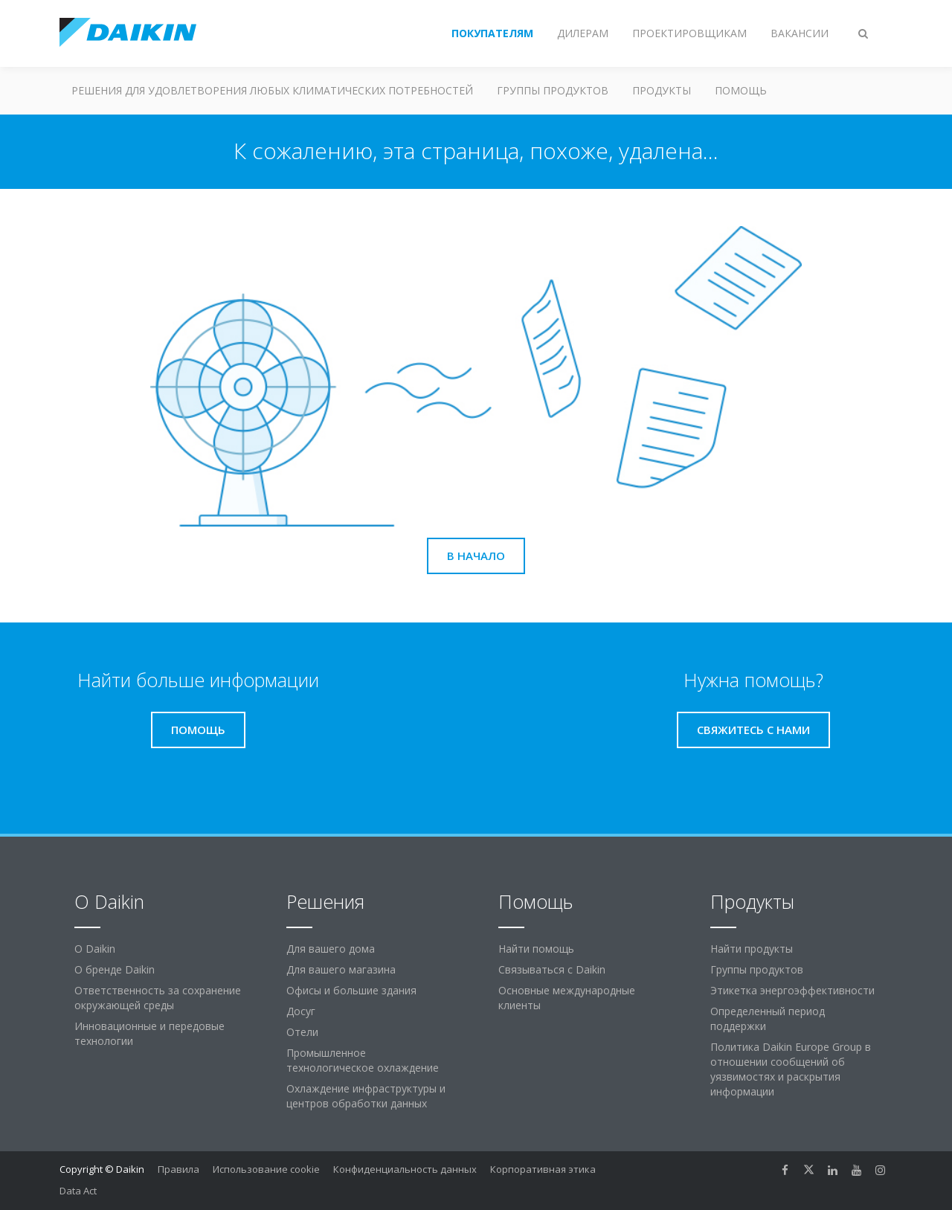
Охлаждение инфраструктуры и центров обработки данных (366, 1095)
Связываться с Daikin (551, 969)
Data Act (78, 1190)
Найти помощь (536, 949)
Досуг (300, 1011)
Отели (302, 1032)
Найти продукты (751, 949)
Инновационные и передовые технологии (149, 1033)
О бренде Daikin (114, 969)
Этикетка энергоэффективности (792, 990)
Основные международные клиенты (566, 997)
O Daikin (94, 949)
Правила (178, 1169)
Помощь (741, 90)
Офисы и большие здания (351, 990)
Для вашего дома (330, 949)
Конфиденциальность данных (405, 1169)
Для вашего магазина (341, 969)
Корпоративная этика (543, 1169)
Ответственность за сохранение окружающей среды (157, 997)
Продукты (661, 90)
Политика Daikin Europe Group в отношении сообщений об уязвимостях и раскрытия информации (790, 1069)
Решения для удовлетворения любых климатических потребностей (272, 90)
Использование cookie (266, 1169)
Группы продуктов (552, 90)
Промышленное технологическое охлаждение (362, 1060)
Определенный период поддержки (767, 1018)
